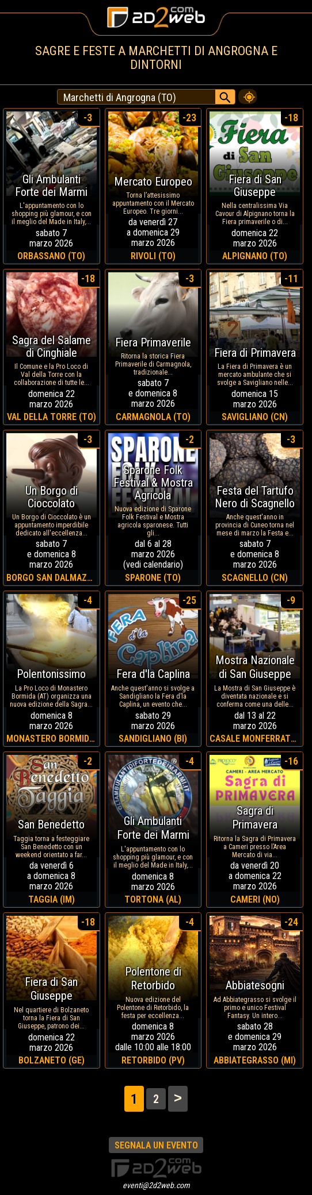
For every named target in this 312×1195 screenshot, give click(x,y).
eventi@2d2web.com (156, 1185)
